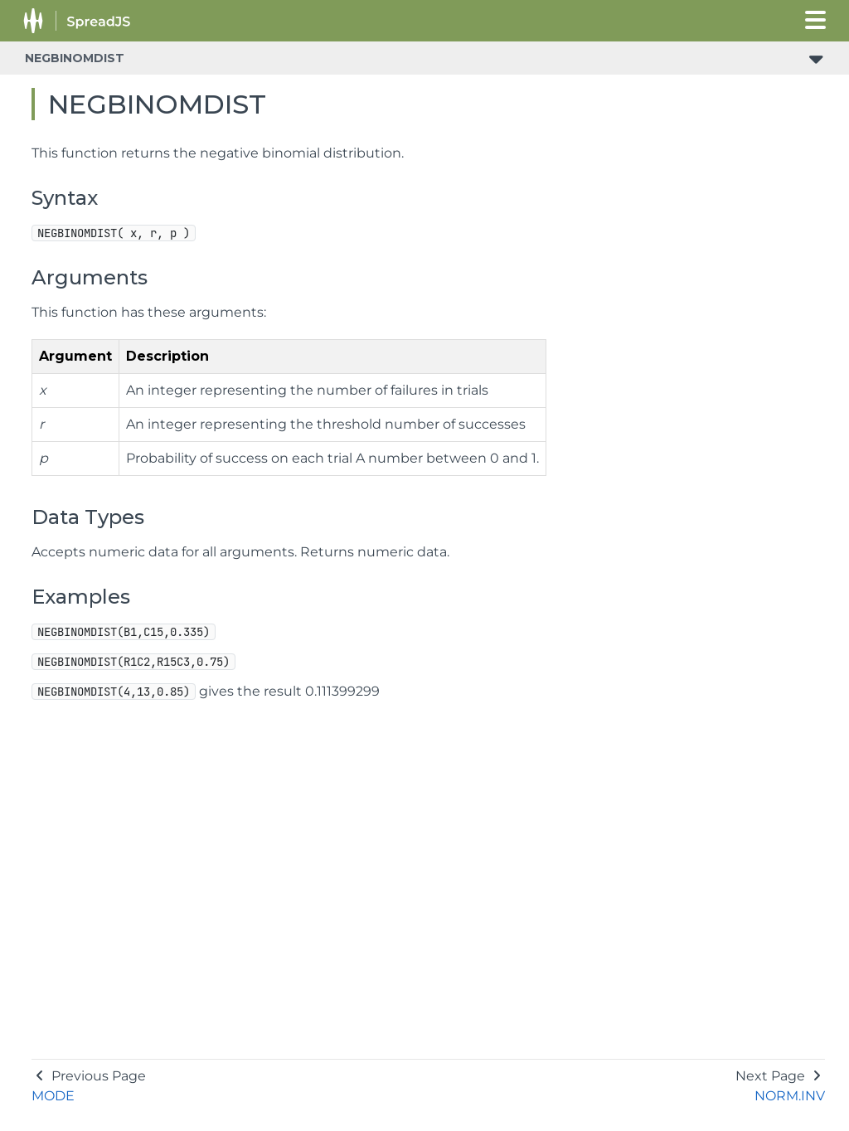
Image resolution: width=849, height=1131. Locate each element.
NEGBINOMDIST (74, 58)
